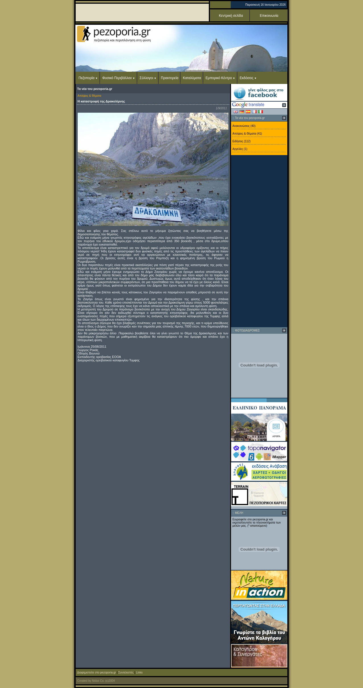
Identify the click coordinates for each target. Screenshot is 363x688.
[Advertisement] (259, 241)
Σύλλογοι (146, 78)
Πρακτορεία (169, 78)
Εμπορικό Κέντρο (219, 78)
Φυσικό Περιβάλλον (117, 78)
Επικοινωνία (269, 16)
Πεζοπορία (86, 78)
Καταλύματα (192, 78)
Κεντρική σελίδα (231, 16)
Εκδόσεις (246, 78)
